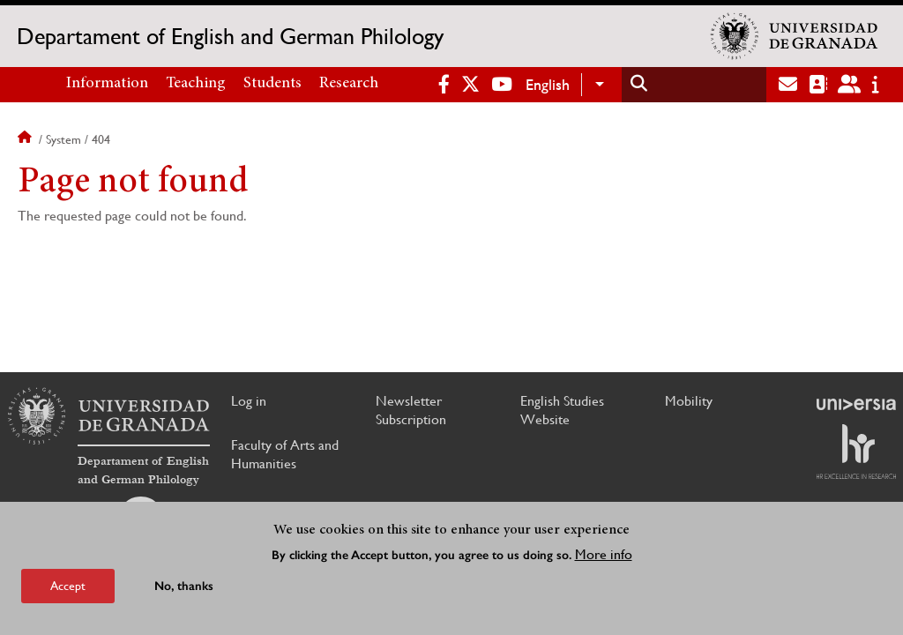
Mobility (689, 400)
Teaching (196, 84)
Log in (248, 400)
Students (272, 84)
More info (603, 554)
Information (107, 84)
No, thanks (183, 586)
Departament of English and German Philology (230, 36)
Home (26, 139)
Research (348, 84)
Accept (68, 586)
